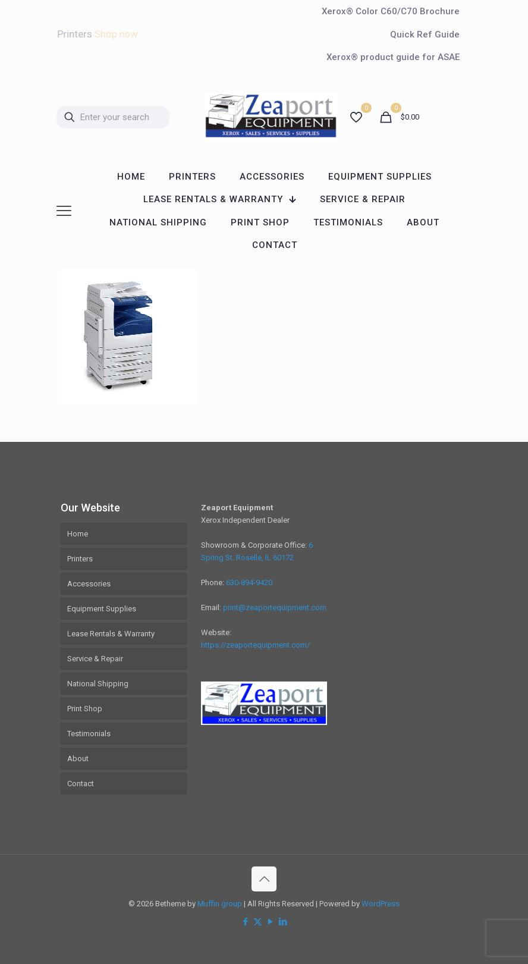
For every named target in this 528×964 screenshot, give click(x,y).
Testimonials (89, 733)
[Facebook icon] (245, 921)
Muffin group (219, 903)
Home (77, 533)
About (78, 758)
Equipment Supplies (101, 608)
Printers (80, 558)
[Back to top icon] (264, 878)
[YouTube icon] (270, 921)
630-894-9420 (249, 582)
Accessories (89, 583)
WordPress (381, 903)
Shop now (116, 34)
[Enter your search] (112, 117)
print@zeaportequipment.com (274, 607)
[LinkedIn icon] (282, 921)
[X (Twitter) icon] (257, 921)
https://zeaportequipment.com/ (255, 644)
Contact (80, 783)
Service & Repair (95, 658)
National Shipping (97, 683)
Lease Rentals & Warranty (111, 633)
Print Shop (84, 708)
